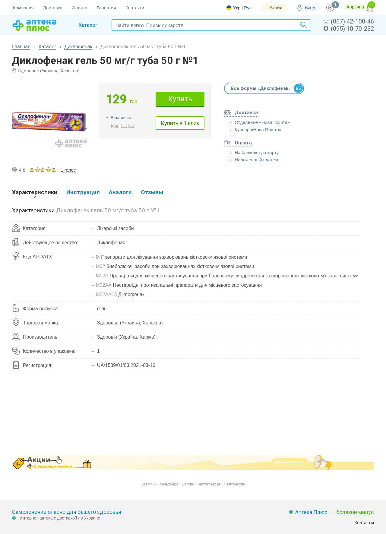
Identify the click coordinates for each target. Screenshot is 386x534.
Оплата (79, 7)
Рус (248, 7)
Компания (23, 7)
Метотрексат (209, 484)
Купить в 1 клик (180, 123)
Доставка (52, 7)
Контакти (134, 7)
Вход (310, 7)
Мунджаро (169, 484)
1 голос (68, 169)
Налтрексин (234, 484)
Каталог (47, 46)
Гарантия (106, 7)
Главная (21, 46)
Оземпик (149, 484)
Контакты (364, 522)
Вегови (188, 484)
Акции (276, 7)
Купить (180, 99)
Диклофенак (78, 46)
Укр (236, 7)
